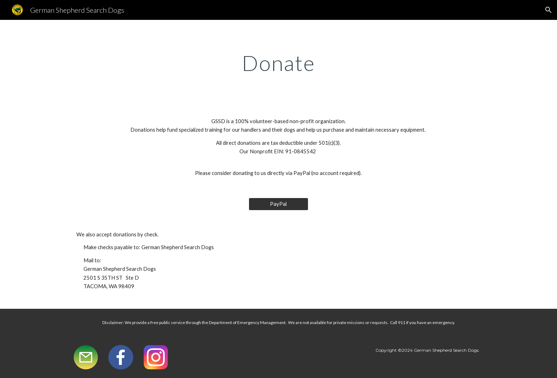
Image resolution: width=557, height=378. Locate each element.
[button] (548, 9)
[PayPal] (278, 204)
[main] (278, 62)
